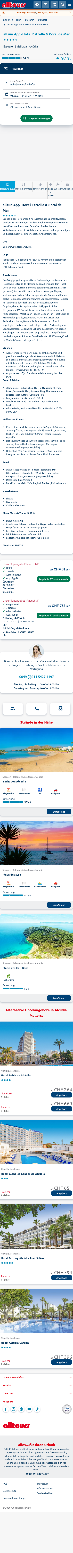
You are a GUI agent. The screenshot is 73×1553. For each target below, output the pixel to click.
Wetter (58, 186)
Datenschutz (10, 1490)
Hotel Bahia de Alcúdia (16, 1075)
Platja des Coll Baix (15, 968)
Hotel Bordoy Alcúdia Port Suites (22, 1258)
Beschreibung (7, 186)
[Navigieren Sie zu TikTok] (37, 1409)
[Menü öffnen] (70, 4)
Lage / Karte (51, 189)
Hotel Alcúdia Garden (15, 1342)
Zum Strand (59, 811)
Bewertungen (40, 186)
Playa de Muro (12, 874)
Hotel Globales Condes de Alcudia (23, 1173)
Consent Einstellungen (15, 1497)
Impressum (42, 1483)
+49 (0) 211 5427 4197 (37, 1473)
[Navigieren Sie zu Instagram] (14, 1409)
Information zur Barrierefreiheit (45, 1491)
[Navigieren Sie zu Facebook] (6, 1409)
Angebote (67, 186)
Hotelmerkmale (23, 186)
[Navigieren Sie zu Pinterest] (21, 1409)
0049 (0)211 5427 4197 (36, 676)
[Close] (70, 12)
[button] (36, 1377)
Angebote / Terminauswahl (53, 579)
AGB (5, 1483)
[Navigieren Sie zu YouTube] (29, 1409)
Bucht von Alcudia (14, 781)
